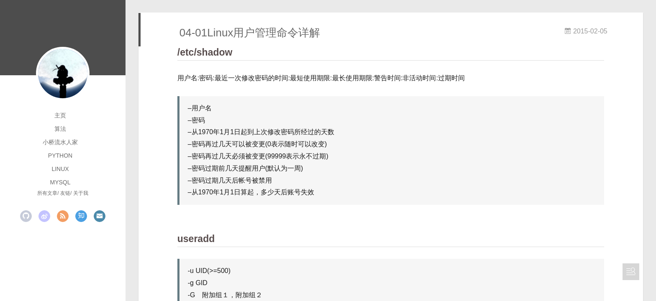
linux (60, 169)
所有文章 (47, 193)
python (60, 155)
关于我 (80, 193)
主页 (60, 115)
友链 (65, 193)
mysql (60, 182)
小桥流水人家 (60, 142)
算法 (60, 128)
